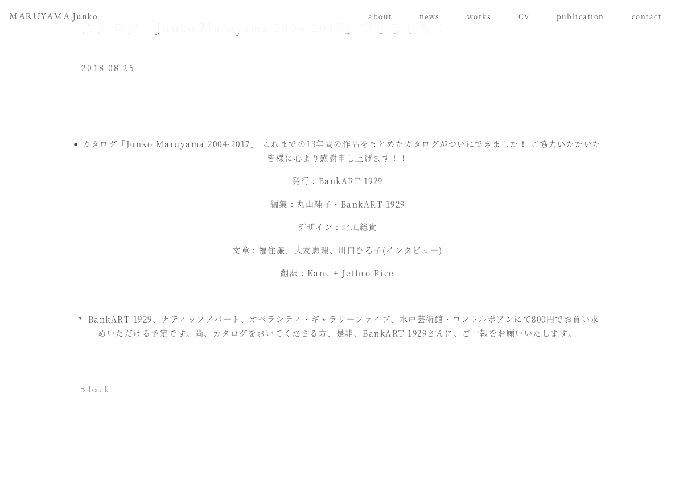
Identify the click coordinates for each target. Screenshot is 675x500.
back (99, 389)
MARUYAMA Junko (53, 16)
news (429, 16)
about (380, 16)
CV (523, 16)
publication (580, 16)
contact (647, 16)
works (479, 16)
